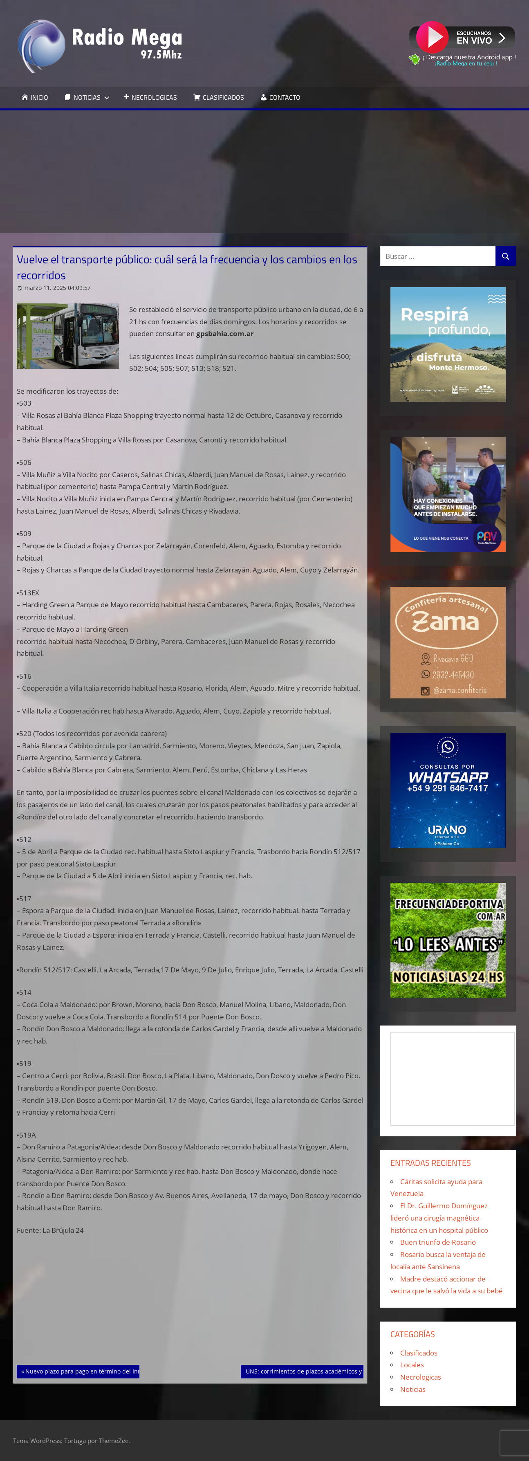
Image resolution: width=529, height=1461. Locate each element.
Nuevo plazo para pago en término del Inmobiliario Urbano (106, 1370)
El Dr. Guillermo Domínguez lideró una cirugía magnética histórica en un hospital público (439, 1218)
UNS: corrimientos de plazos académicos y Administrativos (325, 1370)
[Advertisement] (264, 171)
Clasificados (418, 1353)
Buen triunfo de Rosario (438, 1242)
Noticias (413, 1389)
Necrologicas (420, 1377)
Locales (412, 1364)
